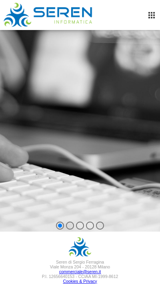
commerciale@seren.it (80, 271)
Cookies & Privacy (80, 281)
